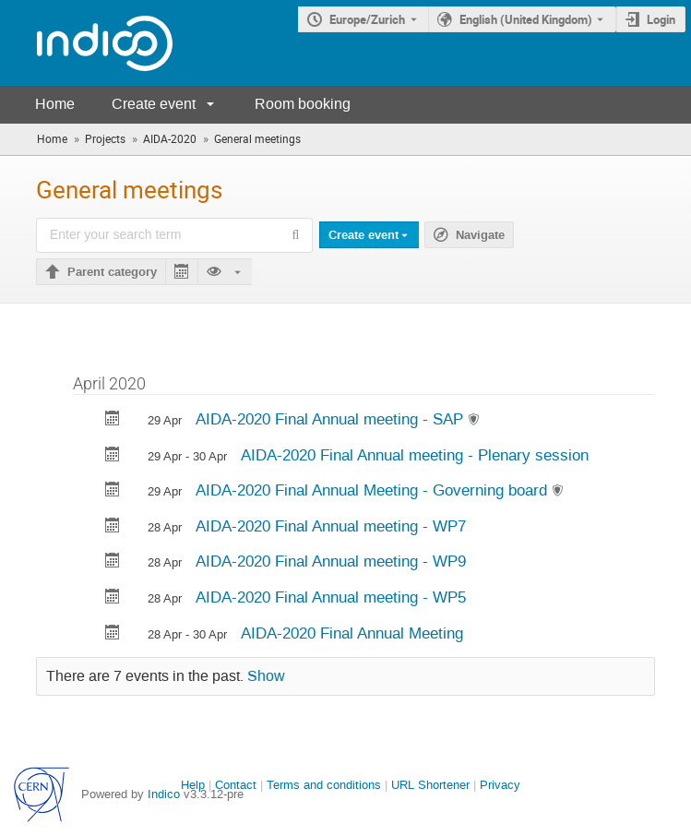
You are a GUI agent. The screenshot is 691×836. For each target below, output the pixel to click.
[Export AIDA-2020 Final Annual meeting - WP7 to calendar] (112, 527)
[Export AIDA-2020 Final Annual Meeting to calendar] (112, 634)
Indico (164, 794)
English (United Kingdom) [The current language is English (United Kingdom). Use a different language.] (525, 19)
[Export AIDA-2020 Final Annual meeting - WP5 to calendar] (112, 598)
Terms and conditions (324, 785)
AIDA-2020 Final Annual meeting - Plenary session (415, 455)
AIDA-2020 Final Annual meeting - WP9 (331, 561)
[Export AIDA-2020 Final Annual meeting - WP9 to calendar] (112, 562)
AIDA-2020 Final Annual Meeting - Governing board (374, 490)
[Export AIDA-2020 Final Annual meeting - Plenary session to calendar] (112, 456)
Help (193, 785)
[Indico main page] (86, 43)
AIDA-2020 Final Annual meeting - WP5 (331, 597)
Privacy (500, 785)
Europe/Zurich (367, 19)
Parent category (112, 272)
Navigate (480, 235)
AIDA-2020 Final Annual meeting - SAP (332, 419)
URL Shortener (430, 785)
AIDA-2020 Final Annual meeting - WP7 (331, 526)
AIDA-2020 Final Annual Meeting (352, 633)
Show (266, 676)
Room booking (303, 103)
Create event (154, 103)
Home (55, 103)
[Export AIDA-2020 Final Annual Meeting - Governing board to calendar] (112, 491)
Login (661, 19)
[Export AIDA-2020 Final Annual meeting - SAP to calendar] (112, 420)
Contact (235, 785)
